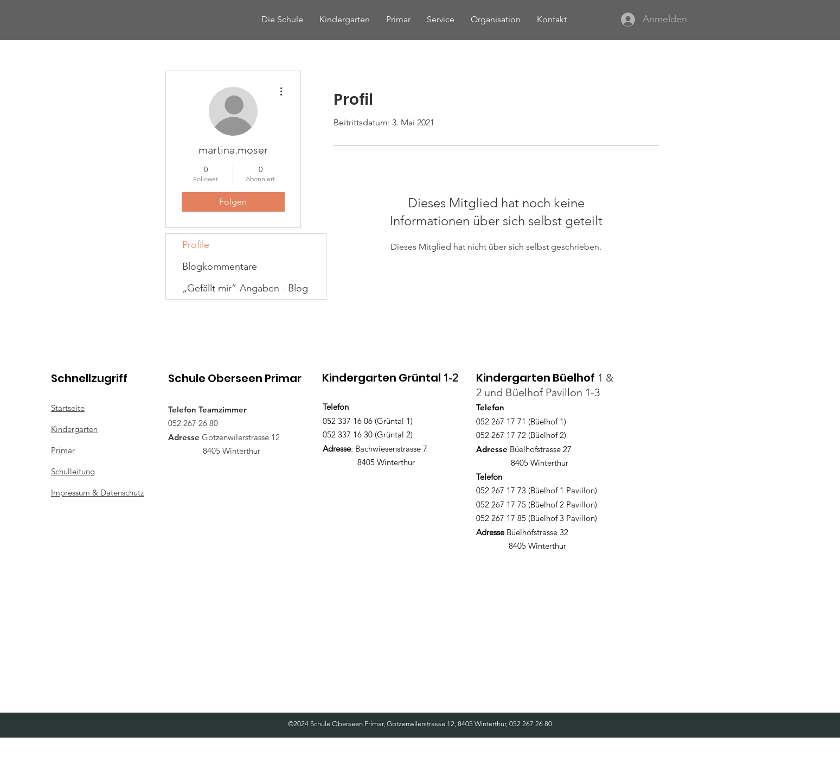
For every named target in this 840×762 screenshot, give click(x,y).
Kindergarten (74, 429)
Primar (63, 450)
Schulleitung (73, 471)
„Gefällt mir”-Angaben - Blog (245, 288)
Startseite (68, 408)
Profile (195, 245)
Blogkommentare (219, 266)
